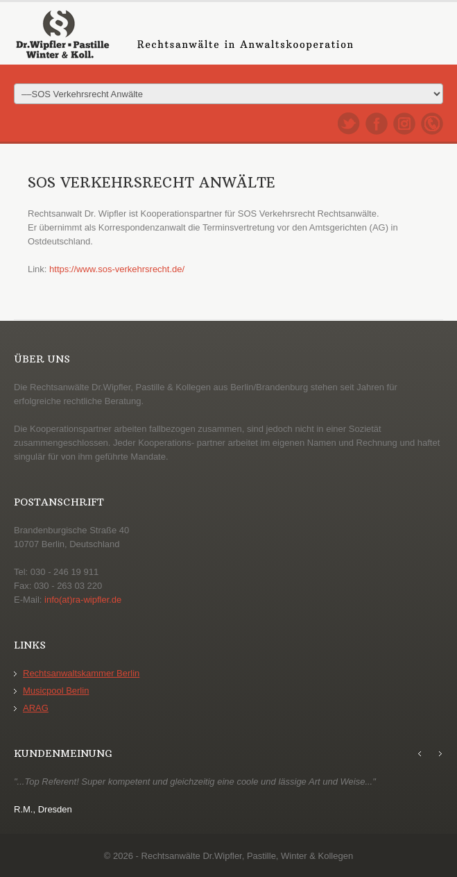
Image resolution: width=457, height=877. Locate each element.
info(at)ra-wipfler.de (82, 599)
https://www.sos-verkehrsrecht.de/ (116, 269)
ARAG (36, 708)
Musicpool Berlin (56, 690)
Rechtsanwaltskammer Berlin (81, 673)
